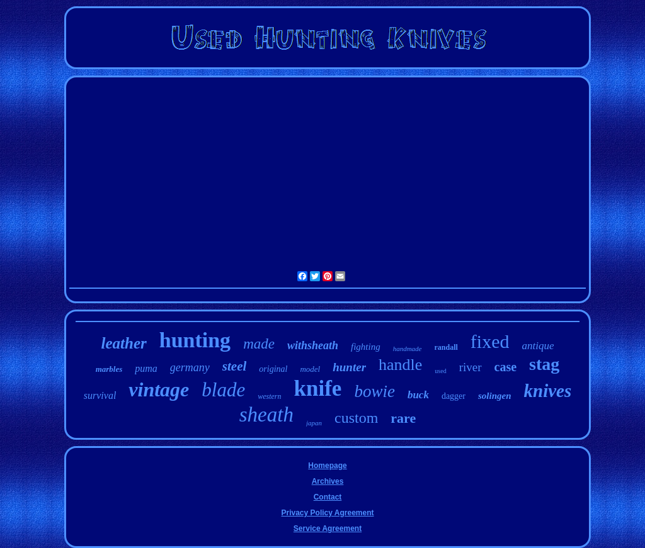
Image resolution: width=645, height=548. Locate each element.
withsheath (312, 345)
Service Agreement (328, 528)
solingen (494, 396)
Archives (328, 481)
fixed (490, 341)
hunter (349, 367)
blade (223, 390)
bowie (374, 391)
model (310, 369)
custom (356, 418)
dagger (453, 396)
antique (538, 346)
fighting (365, 347)
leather (124, 343)
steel (234, 366)
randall (446, 347)
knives (548, 391)
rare (403, 418)
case (505, 367)
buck (418, 395)
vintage (158, 389)
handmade (407, 348)
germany (190, 367)
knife (318, 388)
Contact (328, 497)
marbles (109, 369)
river (470, 367)
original (273, 369)
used (440, 370)
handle (400, 364)
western (269, 396)
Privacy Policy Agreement (328, 512)
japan (314, 423)
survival (100, 395)
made (259, 344)
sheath (266, 414)
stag (544, 364)
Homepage (327, 465)
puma (146, 368)
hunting (195, 340)
